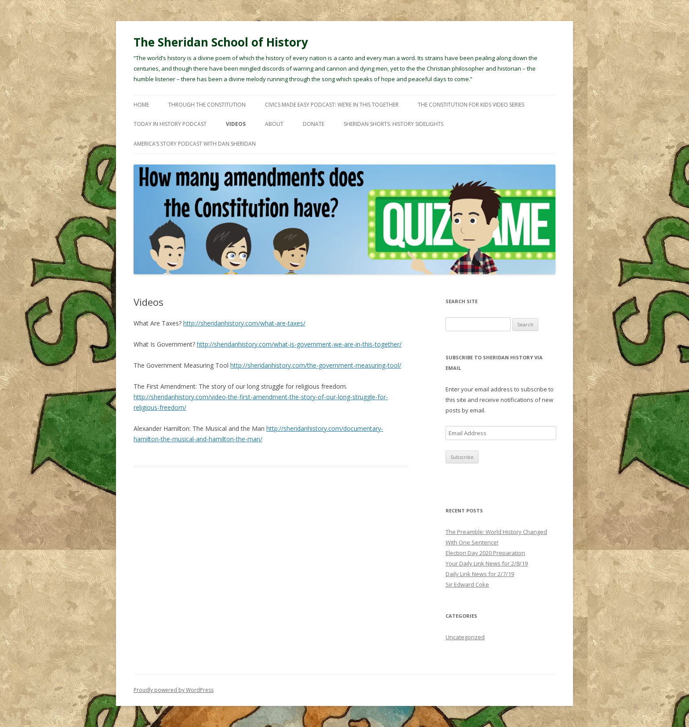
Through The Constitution (207, 104)
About (274, 124)
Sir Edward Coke (467, 584)
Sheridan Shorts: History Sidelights (393, 124)
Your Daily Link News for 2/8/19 (487, 563)
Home (141, 104)
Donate (313, 124)
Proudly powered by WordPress (174, 690)
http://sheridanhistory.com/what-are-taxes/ (244, 323)
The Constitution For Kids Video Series (471, 104)
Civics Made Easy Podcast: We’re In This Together (332, 104)
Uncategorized (465, 637)
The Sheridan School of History (221, 42)
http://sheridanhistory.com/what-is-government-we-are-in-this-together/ (299, 344)
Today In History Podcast (170, 124)
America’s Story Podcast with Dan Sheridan (195, 143)
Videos (236, 124)
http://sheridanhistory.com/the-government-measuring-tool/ (315, 365)
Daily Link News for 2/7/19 (480, 574)
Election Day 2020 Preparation (485, 553)
